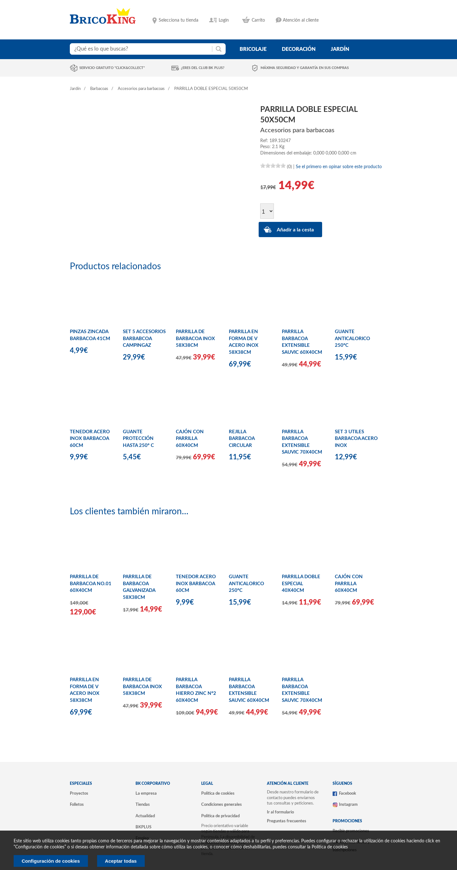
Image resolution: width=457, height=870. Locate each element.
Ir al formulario (280, 812)
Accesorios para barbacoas (141, 89)
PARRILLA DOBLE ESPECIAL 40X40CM (301, 583)
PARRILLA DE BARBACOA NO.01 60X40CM (90, 583)
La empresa (146, 793)
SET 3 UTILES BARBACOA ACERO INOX (356, 438)
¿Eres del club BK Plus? (202, 68)
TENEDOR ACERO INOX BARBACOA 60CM (90, 438)
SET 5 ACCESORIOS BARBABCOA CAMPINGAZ (144, 338)
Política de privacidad (220, 816)
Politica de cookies (330, 847)
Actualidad (145, 816)
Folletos (77, 804)
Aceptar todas (121, 861)
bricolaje (253, 49)
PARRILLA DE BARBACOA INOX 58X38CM (195, 338)
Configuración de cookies (51, 861)
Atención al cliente (301, 20)
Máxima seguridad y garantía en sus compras (305, 68)
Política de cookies (218, 793)
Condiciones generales (221, 804)
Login (224, 20)
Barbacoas (99, 89)
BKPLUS (143, 827)
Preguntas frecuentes (286, 821)
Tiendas (143, 804)
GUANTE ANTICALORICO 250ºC (352, 338)
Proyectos (79, 793)
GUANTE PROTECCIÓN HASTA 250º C (138, 438)
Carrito (258, 20)
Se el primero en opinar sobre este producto (339, 167)
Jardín (75, 89)
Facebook (347, 793)
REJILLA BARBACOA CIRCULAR (242, 438)
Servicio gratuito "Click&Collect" (112, 68)
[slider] (273, 165)
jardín (340, 49)
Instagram (348, 804)
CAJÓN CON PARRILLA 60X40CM (190, 438)
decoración (298, 49)
